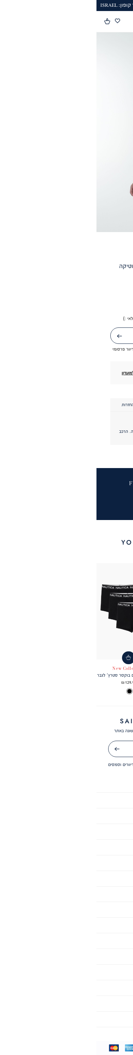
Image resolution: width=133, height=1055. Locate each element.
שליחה (15, 336)
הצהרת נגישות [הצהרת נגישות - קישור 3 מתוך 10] (66, 815)
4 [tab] (56, 223)
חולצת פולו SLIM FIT (101, 675)
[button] (11, 21)
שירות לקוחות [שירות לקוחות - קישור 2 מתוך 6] (67, 956)
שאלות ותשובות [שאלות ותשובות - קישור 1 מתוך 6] (66, 940)
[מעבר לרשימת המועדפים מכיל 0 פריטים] (20, 21)
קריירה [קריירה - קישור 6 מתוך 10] (66, 862)
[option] (113, 691)
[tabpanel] (66, 132)
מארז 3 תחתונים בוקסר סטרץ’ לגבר (32, 675)
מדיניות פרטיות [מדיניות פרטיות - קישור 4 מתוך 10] (66, 831)
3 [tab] (63, 223)
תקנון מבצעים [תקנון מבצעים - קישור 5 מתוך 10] (67, 847)
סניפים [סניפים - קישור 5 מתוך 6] (66, 1003)
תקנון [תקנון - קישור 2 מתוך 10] (66, 800)
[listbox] (101, 692)
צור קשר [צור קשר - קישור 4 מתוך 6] (66, 987)
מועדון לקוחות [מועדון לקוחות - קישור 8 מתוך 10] (66, 894)
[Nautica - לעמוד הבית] (64, 21)
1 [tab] (77, 223)
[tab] (93, 404)
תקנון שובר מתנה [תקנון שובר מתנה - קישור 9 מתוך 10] (66, 909)
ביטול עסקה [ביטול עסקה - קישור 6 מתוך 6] (66, 1018)
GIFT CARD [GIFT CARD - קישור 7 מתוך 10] (66, 878)
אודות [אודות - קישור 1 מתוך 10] (66, 784)
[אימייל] (67, 749)
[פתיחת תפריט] (123, 22)
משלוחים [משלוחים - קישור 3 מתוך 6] (66, 972)
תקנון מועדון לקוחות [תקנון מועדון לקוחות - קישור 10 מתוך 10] (66, 925)
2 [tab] (70, 223)
